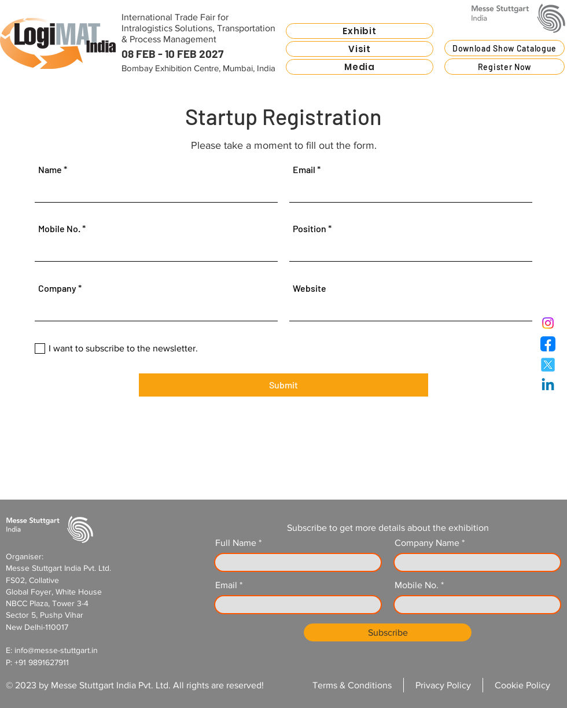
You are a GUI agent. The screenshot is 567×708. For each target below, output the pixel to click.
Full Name (235, 543)
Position (309, 228)
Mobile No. (59, 228)
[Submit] (283, 385)
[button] (359, 31)
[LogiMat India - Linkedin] (547, 385)
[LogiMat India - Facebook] (547, 343)
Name (50, 169)
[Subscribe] (388, 632)
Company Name (427, 543)
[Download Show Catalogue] (504, 48)
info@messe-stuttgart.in (56, 650)
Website (309, 288)
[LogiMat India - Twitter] (547, 364)
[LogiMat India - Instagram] (547, 323)
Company (57, 288)
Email (304, 169)
